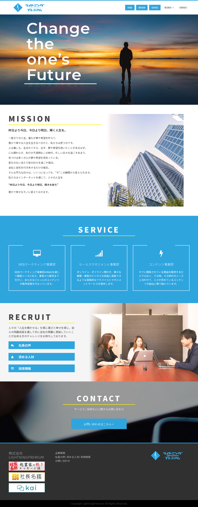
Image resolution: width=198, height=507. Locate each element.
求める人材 (26, 357)
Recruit (169, 8)
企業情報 (60, 453)
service (154, 7)
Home (129, 7)
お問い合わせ (62, 461)
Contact (183, 7)
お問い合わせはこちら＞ (99, 424)
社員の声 (25, 345)
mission (141, 7)
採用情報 (25, 368)
